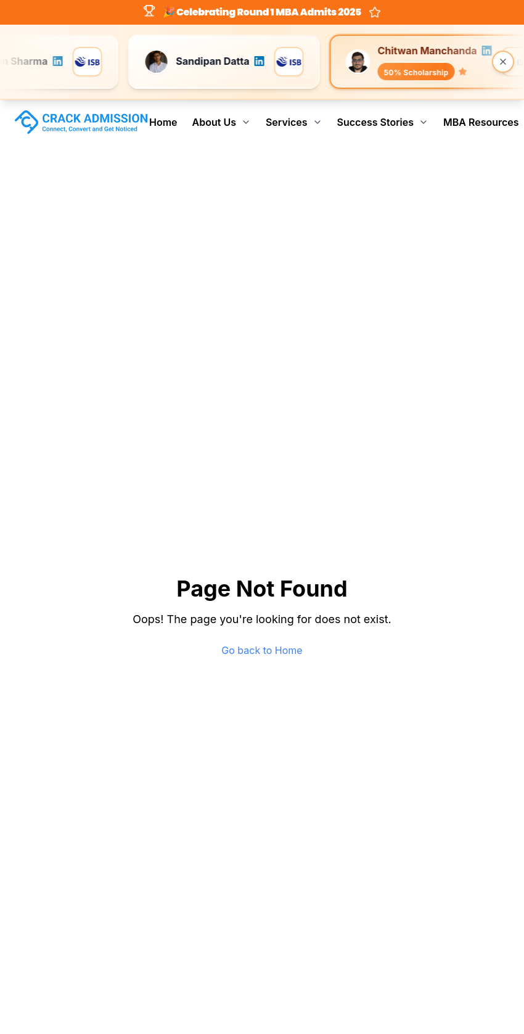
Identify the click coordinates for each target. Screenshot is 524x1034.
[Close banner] (503, 62)
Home (163, 122)
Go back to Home (261, 650)
